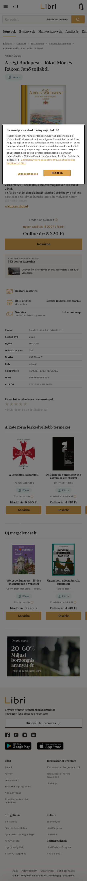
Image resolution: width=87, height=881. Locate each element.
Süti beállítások (27, 173)
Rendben (57, 172)
